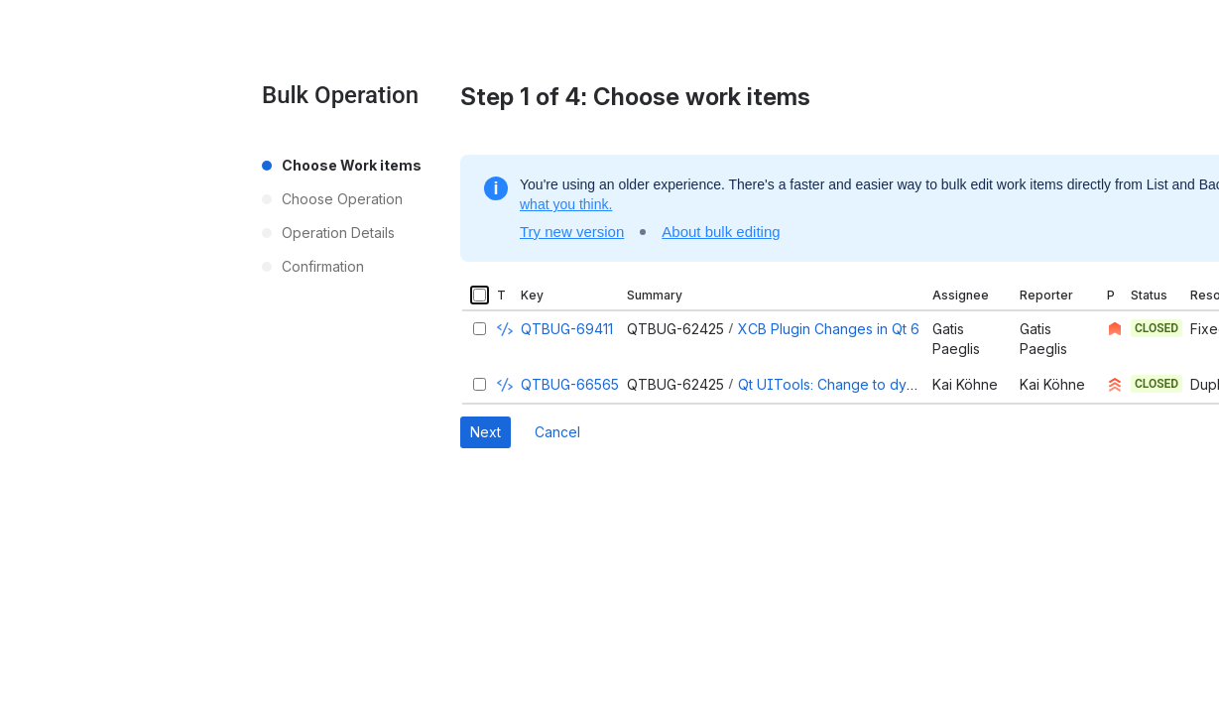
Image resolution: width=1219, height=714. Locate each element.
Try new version (572, 231)
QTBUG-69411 (567, 328)
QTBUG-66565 (570, 384)
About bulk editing (721, 231)
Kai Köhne (965, 384)
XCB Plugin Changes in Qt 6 (828, 328)
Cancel (557, 431)
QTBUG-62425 (675, 328)
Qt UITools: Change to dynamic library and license (903, 384)
